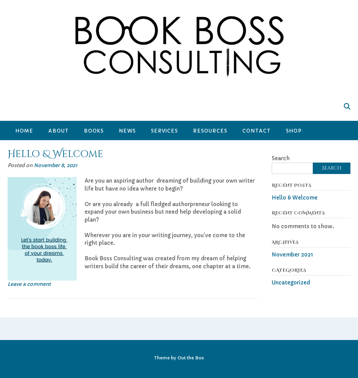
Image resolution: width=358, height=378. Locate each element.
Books (94, 131)
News (127, 131)
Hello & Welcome (55, 154)
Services (164, 131)
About (58, 131)
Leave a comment (29, 284)
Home (24, 131)
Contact (256, 131)
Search (281, 158)
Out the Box (190, 358)
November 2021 (292, 254)
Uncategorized (291, 282)
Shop (294, 131)
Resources (210, 131)
